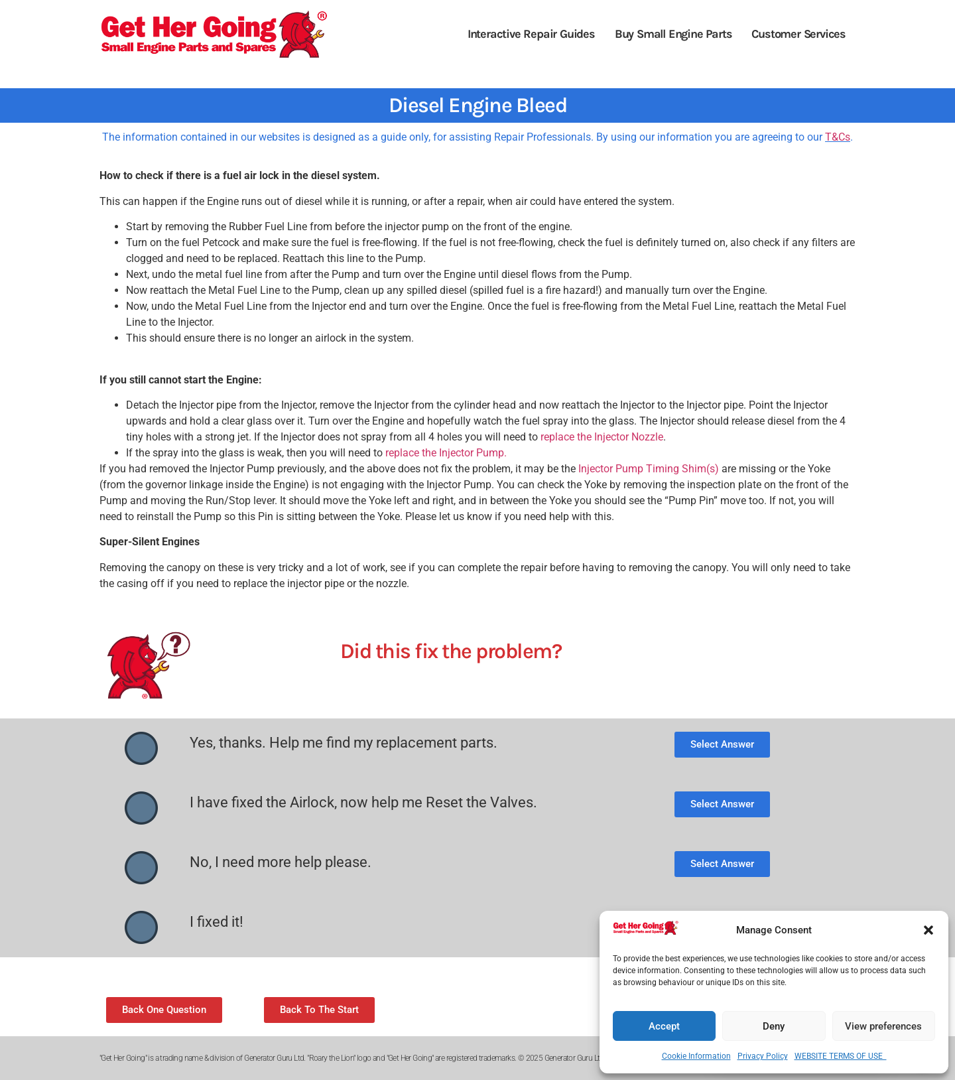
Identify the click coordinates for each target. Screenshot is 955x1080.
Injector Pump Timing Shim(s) (648, 468)
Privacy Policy (762, 1056)
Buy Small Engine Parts (673, 34)
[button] (928, 930)
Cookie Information (696, 1056)
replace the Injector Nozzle (602, 437)
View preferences (883, 1026)
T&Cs (837, 137)
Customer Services (798, 34)
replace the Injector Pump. (446, 452)
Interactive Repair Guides (531, 34)
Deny (774, 1026)
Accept (664, 1026)
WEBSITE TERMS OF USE (841, 1056)
